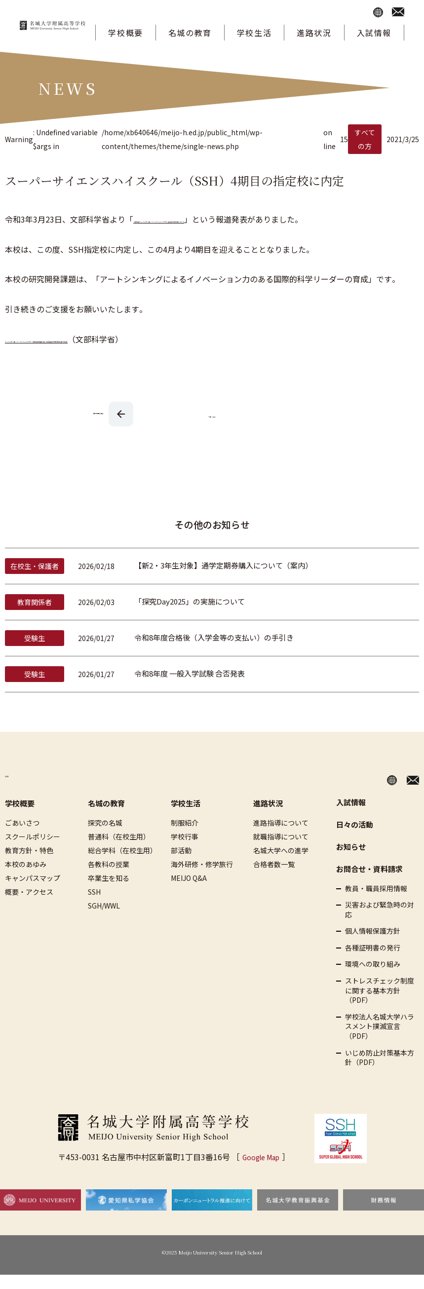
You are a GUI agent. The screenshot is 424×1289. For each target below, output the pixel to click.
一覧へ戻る (212, 428)
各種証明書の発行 (372, 961)
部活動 (181, 864)
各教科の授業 (108, 878)
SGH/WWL (104, 919)
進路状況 (314, 32)
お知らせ (351, 860)
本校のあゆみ (25, 878)
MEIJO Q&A (189, 892)
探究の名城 (105, 836)
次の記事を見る (98, 427)
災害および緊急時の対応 (379, 924)
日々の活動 (354, 838)
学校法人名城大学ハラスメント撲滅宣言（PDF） (379, 1040)
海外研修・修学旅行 (202, 878)
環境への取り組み (372, 978)
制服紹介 (184, 836)
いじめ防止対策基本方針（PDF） (379, 1071)
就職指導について (280, 850)
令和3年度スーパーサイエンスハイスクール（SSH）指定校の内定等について (269, 219)
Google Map (261, 1170)
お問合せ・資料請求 (369, 882)
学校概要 (125, 32)
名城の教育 (190, 32)
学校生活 (254, 32)
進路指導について (280, 836)
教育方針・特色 (29, 864)
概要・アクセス (29, 905)
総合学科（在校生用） (122, 864)
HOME (17, 791)
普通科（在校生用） (119, 850)
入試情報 (374, 32)
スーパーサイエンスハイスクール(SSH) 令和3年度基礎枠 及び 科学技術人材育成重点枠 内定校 (172, 353)
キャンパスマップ (32, 892)
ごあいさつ (22, 836)
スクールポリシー (32, 850)
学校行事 (184, 850)
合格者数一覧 (274, 878)
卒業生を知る (108, 892)
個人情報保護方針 (372, 945)
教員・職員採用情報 (376, 902)
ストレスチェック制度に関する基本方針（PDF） (379, 1004)
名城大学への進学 (280, 864)
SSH (94, 905)
